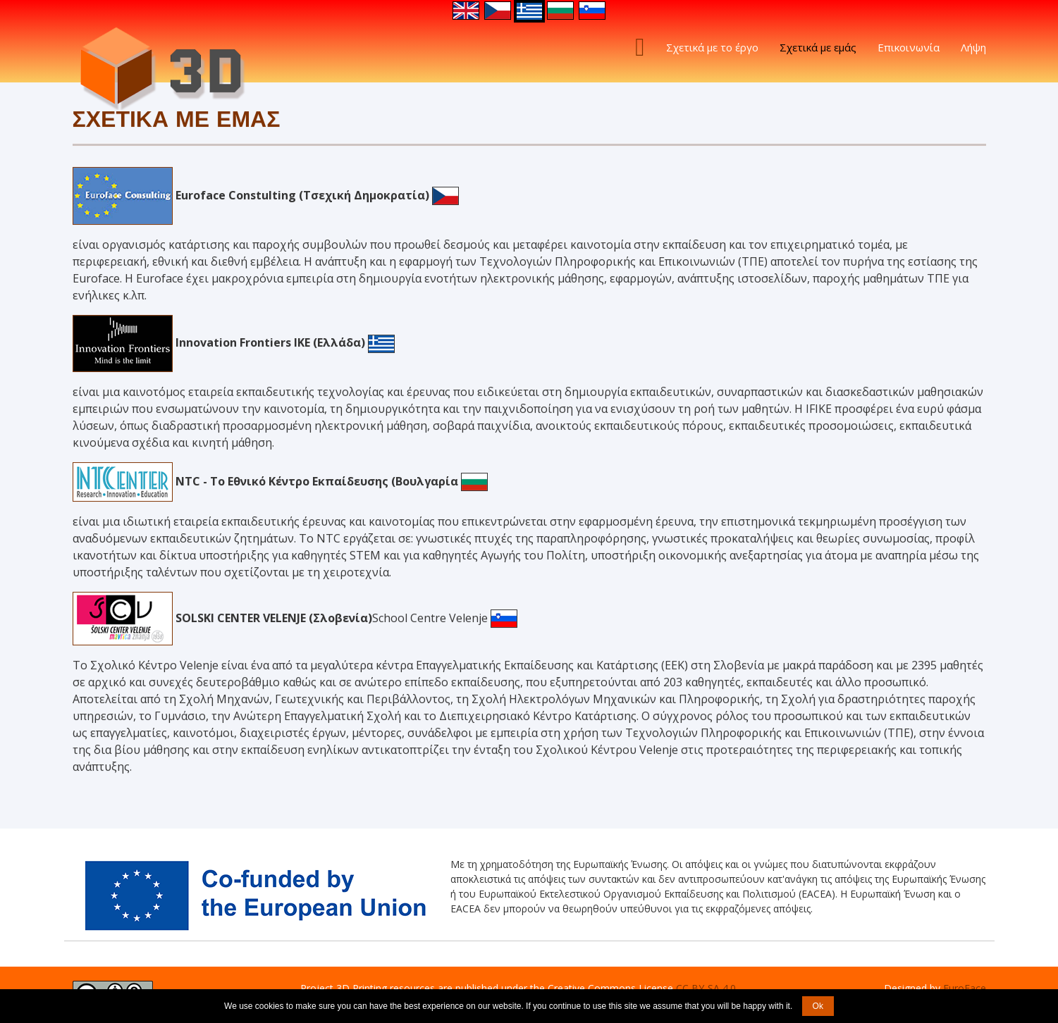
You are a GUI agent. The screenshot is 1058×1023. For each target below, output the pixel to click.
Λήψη (973, 47)
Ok (818, 1006)
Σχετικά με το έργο (712, 47)
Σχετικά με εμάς (818, 47)
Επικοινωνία (909, 47)
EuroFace (964, 988)
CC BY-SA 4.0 (706, 988)
